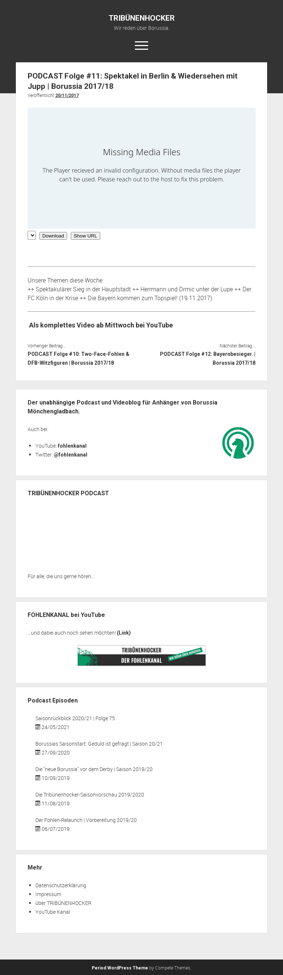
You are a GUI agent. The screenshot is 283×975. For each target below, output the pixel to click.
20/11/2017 (67, 95)
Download (53, 236)
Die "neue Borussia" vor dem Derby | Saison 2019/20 (94, 769)
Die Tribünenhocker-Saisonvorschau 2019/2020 (89, 794)
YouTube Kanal (52, 911)
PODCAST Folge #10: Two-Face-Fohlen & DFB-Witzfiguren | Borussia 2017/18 (78, 358)
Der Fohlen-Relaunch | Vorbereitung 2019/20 (86, 819)
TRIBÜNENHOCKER (142, 18)
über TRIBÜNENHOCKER (63, 902)
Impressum (48, 894)
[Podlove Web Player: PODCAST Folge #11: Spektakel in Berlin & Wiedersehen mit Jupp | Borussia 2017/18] (142, 168)
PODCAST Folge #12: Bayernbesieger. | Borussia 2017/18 (207, 358)
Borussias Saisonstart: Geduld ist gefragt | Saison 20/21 (99, 743)
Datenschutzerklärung (60, 885)
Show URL (85, 236)
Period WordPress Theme (120, 968)
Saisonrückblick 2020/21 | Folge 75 (75, 718)
